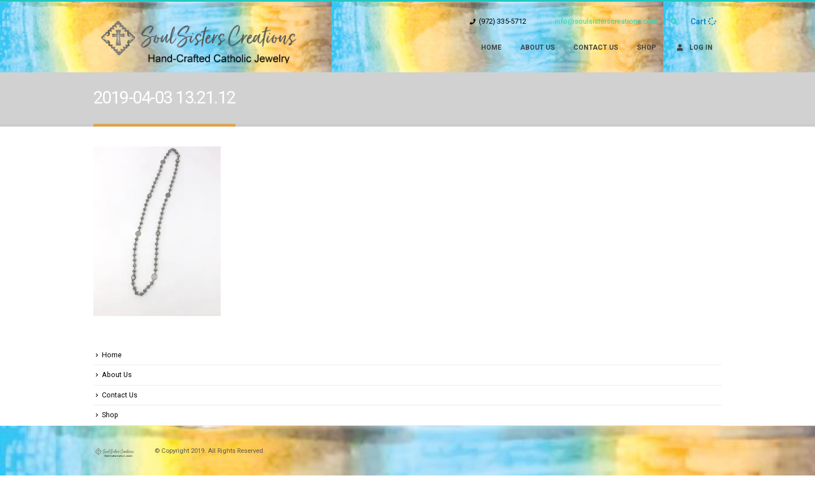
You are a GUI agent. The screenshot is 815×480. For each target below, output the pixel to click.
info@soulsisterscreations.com (603, 21)
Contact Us (595, 47)
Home (491, 47)
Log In (694, 47)
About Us (537, 47)
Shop (646, 47)
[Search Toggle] (674, 22)
